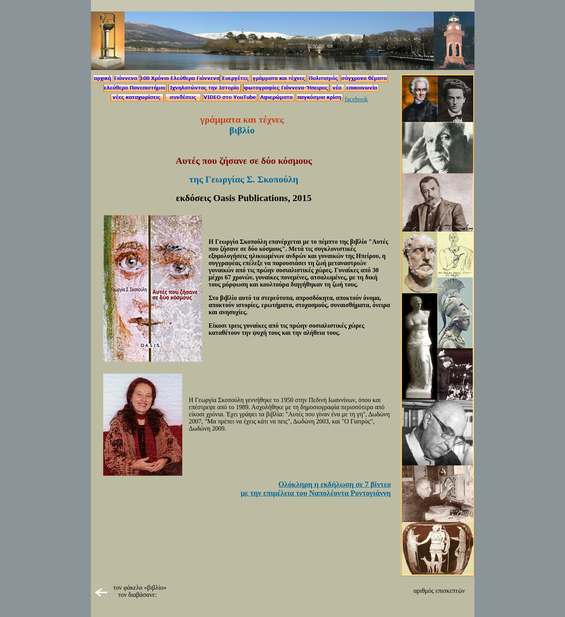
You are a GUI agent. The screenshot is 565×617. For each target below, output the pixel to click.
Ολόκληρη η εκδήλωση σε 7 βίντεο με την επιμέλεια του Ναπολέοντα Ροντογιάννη (316, 488)
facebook (356, 99)
